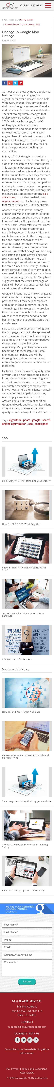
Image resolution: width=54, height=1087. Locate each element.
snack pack (41, 424)
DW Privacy (12, 1069)
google (36, 420)
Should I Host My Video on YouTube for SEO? (24, 569)
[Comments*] (27, 967)
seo (30, 424)
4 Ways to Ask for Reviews (17, 659)
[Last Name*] (27, 932)
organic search (11, 201)
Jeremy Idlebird (26, 20)
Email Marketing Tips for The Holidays (23, 890)
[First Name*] (27, 925)
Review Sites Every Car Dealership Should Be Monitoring (25, 756)
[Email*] (27, 947)
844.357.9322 (34, 5)
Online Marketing (27, 24)
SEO (38, 24)
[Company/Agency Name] (27, 955)
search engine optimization (26, 422)
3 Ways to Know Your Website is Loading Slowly (25, 845)
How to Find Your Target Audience (21, 711)
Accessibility (27, 1072)
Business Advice (12, 24)
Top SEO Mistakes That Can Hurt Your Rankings (23, 614)
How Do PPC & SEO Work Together (21, 524)
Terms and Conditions (34, 1069)
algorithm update (19, 420)
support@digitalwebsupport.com (27, 1027)
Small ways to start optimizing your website (27, 480)
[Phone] (27, 940)
